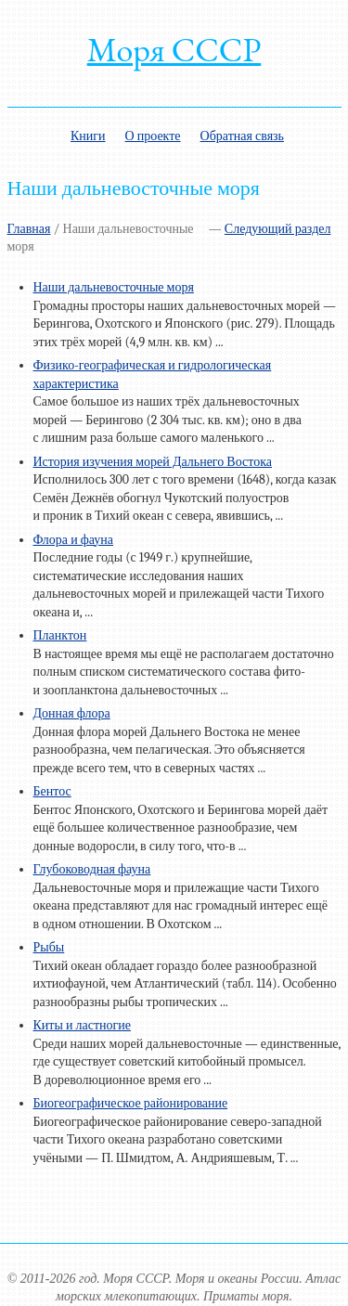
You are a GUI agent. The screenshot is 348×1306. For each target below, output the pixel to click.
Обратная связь (242, 136)
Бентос (52, 791)
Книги (88, 136)
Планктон (60, 635)
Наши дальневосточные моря (113, 287)
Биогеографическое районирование (130, 1103)
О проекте (153, 136)
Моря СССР (174, 49)
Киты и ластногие (82, 1025)
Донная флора (71, 713)
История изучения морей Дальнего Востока (152, 462)
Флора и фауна (73, 540)
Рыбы (49, 947)
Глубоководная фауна (92, 869)
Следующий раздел (278, 229)
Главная (29, 229)
